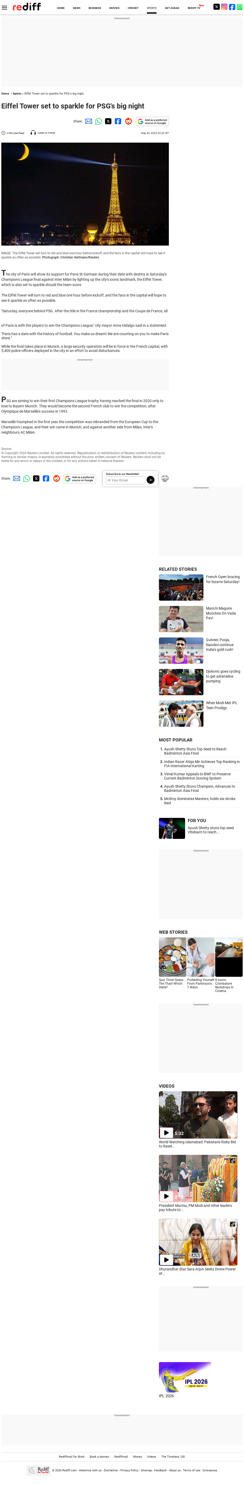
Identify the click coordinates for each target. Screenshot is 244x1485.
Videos (151, 1456)
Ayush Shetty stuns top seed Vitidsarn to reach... (211, 830)
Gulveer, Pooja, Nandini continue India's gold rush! (220, 645)
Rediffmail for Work (72, 1456)
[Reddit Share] (127, 121)
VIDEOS (166, 1086)
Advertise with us (90, 1470)
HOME (61, 8)
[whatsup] (240, 6)
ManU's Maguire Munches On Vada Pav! (221, 613)
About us (175, 1470)
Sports (17, 93)
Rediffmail (121, 1456)
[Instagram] (224, 6)
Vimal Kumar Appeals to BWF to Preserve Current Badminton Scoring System (197, 776)
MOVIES (114, 8)
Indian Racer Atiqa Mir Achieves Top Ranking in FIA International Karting (202, 764)
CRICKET (133, 8)
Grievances (210, 1470)
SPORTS (152, 8)
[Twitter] (216, 6)
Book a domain (99, 1456)
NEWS (76, 8)
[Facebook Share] (118, 121)
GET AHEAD (172, 8)
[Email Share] (88, 121)
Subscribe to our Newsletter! (122, 474)
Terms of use (191, 1470)
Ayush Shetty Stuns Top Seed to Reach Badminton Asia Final (195, 751)
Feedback (160, 1470)
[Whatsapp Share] (98, 121)
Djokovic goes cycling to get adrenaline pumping (223, 676)
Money (137, 1456)
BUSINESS (95, 8)
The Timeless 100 (173, 1456)
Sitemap (146, 1470)
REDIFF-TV (194, 8)
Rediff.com (69, 1470)
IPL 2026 (166, 1396)
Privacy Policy (129, 1470)
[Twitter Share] (108, 121)
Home (5, 93)
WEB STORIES (173, 932)
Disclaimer (111, 1470)
